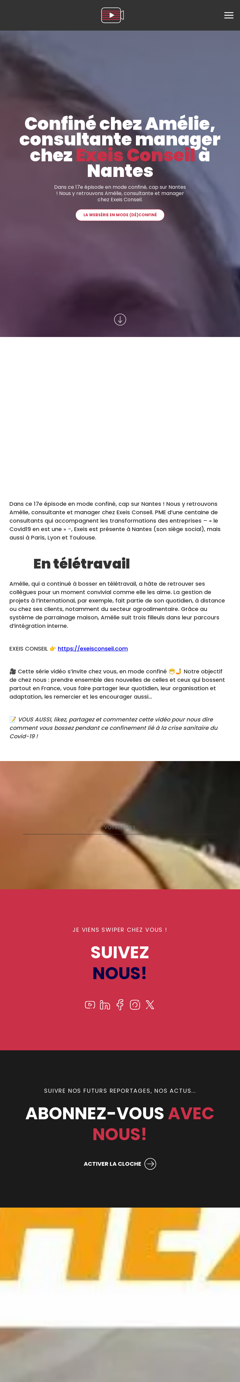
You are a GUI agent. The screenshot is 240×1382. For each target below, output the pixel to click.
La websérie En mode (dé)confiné (120, 214)
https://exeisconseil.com (93, 648)
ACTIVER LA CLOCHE (112, 1164)
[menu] (228, 15)
